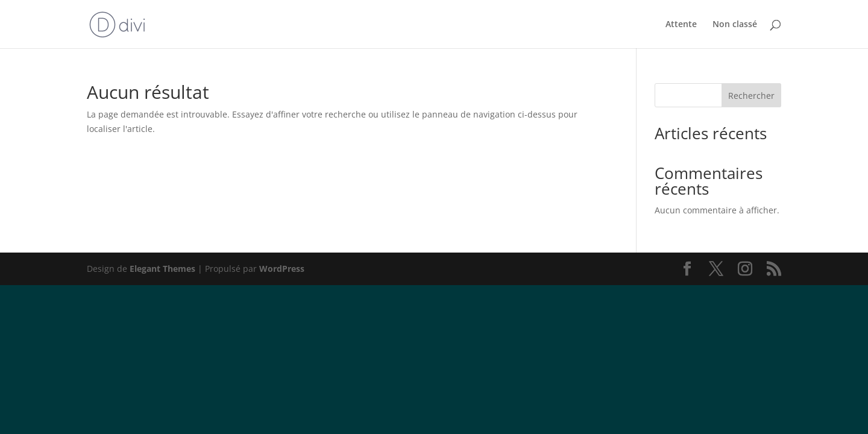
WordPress (281, 268)
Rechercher (751, 95)
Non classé (734, 25)
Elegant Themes (162, 268)
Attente (681, 25)
